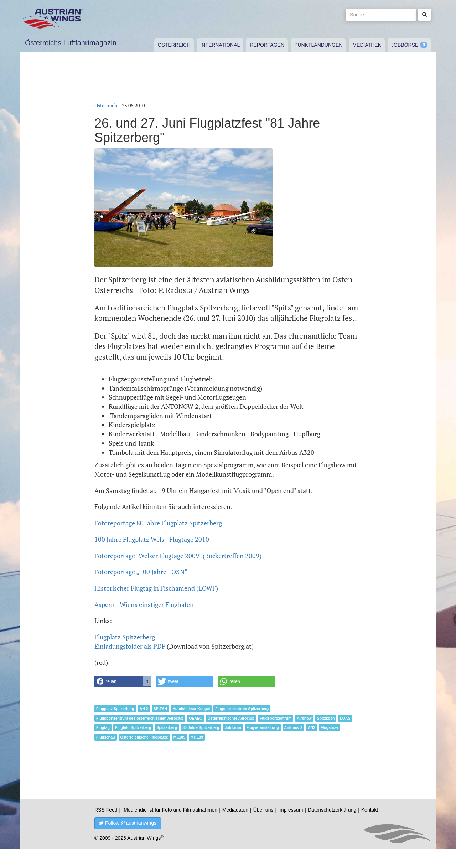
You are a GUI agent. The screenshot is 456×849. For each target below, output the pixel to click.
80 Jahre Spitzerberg (200, 727)
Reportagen (267, 45)
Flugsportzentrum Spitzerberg (242, 708)
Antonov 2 (293, 727)
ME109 (179, 737)
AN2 (311, 727)
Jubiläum (233, 727)
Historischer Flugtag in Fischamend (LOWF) (156, 588)
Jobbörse (404, 45)
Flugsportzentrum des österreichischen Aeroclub (139, 718)
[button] (122, 681)
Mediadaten (235, 810)
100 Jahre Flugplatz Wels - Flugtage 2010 (151, 539)
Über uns (263, 810)
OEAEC (195, 718)
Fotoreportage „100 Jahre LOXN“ (141, 571)
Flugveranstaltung (263, 727)
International (220, 45)
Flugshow (329, 727)
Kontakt (369, 810)
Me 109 (197, 737)
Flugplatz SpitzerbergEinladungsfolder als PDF (129, 641)
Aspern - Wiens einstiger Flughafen (144, 604)
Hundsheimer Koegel (191, 708)
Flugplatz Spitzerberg (115, 708)
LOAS (345, 718)
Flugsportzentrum (275, 718)
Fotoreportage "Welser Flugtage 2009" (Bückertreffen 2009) (177, 555)
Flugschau (105, 737)
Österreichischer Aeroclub (231, 718)
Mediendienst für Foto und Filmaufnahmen (170, 810)
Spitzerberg (166, 727)
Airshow (304, 718)
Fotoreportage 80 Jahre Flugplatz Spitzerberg (158, 523)
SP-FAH (160, 708)
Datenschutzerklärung (332, 810)
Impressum (290, 810)
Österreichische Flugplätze (144, 737)
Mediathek (366, 45)
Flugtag (103, 727)
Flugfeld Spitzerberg (133, 727)
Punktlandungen (318, 45)
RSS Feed (106, 810)
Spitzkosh (326, 718)
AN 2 (144, 708)
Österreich (174, 45)
